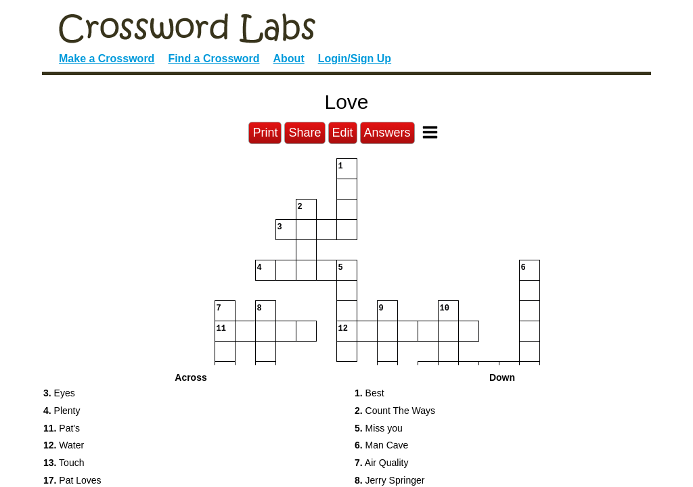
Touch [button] (63, 462)
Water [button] (63, 445)
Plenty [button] (62, 410)
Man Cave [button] (381, 445)
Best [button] (369, 393)
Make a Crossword (106, 58)
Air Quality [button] (381, 462)
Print (264, 132)
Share (304, 132)
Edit (342, 132)
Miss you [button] (379, 428)
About (289, 58)
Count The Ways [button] (395, 410)
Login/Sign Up (354, 58)
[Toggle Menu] (430, 132)
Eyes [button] (59, 393)
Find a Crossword (213, 58)
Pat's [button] (61, 428)
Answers (387, 132)
